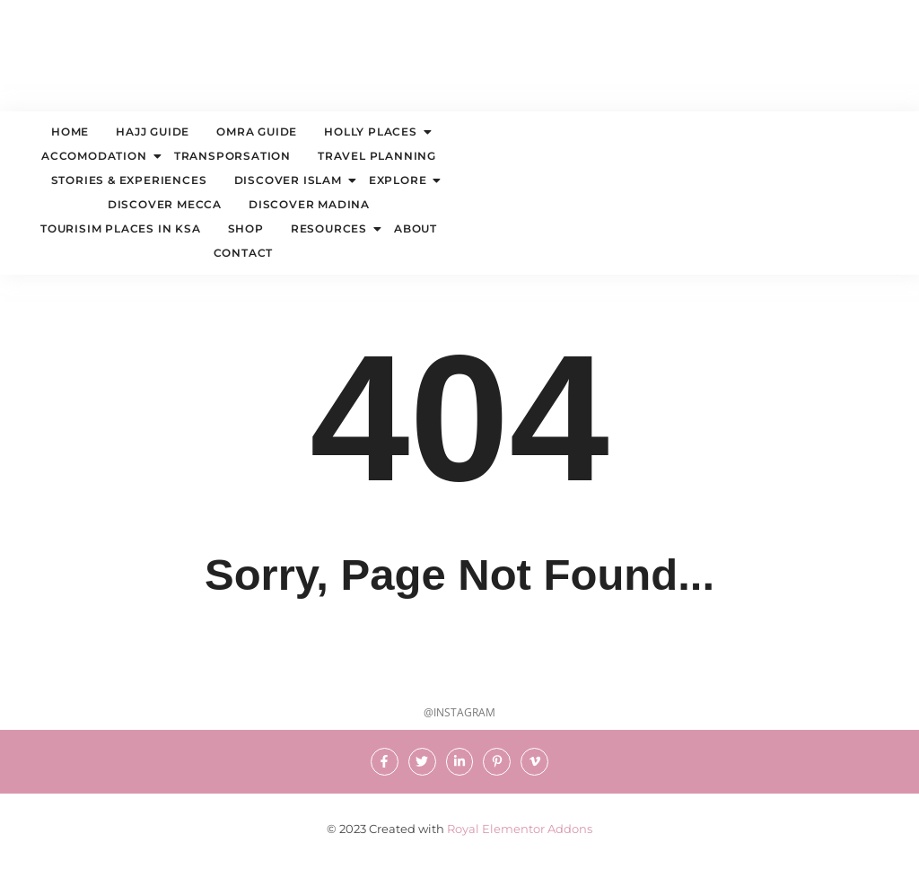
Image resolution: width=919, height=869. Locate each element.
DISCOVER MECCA (165, 204)
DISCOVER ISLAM (290, 180)
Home (70, 131)
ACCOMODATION (96, 155)
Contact (244, 252)
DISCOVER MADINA (309, 204)
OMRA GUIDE (256, 131)
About (415, 228)
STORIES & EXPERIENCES (129, 180)
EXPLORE (400, 180)
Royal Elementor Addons (519, 828)
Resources (331, 228)
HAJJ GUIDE (152, 131)
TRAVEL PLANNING (377, 155)
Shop (246, 228)
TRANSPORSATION (232, 155)
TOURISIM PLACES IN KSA (120, 228)
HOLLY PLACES (373, 131)
